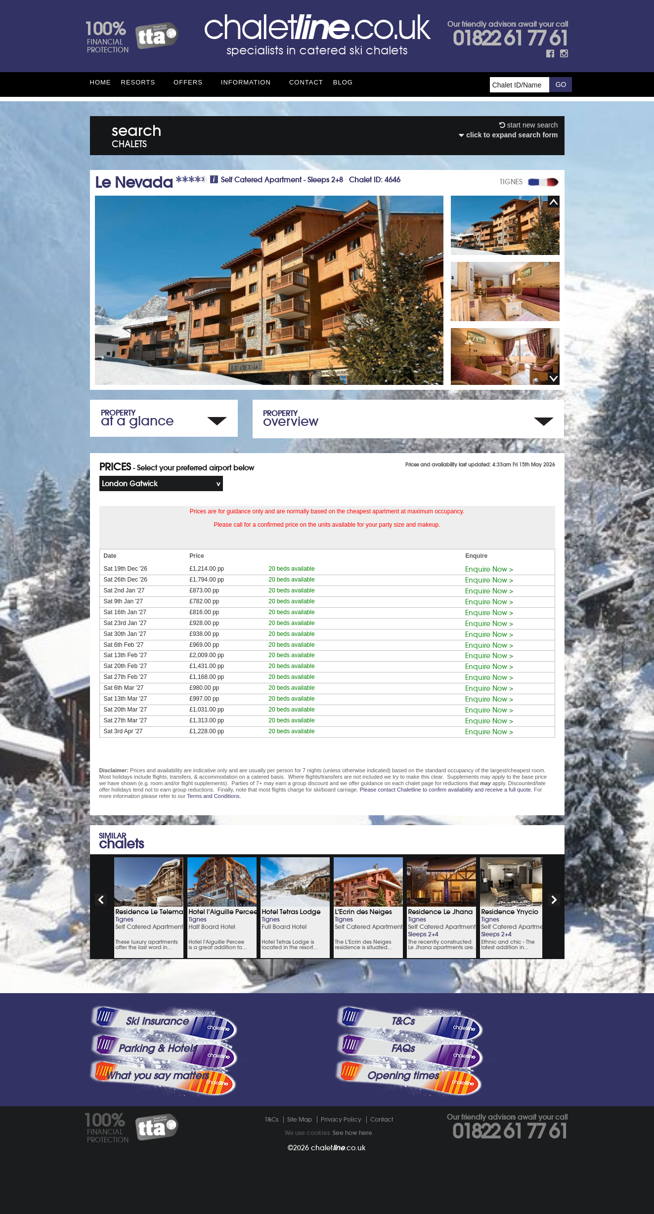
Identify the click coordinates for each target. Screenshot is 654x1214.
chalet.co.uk (338, 1147)
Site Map (299, 1119)
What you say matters (156, 1075)
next (554, 900)
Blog (343, 82)
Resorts (138, 82)
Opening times (402, 1075)
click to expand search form (508, 135)
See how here (352, 1132)
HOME (100, 82)
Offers (188, 82)
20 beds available (291, 568)
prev (101, 900)
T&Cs (402, 1021)
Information (246, 82)
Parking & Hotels (157, 1048)
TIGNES (511, 181)
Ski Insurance (157, 1021)
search (137, 134)
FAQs (402, 1048)
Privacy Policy (341, 1119)
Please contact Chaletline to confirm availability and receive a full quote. (446, 790)
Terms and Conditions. (214, 796)
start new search (528, 125)
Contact (306, 82)
